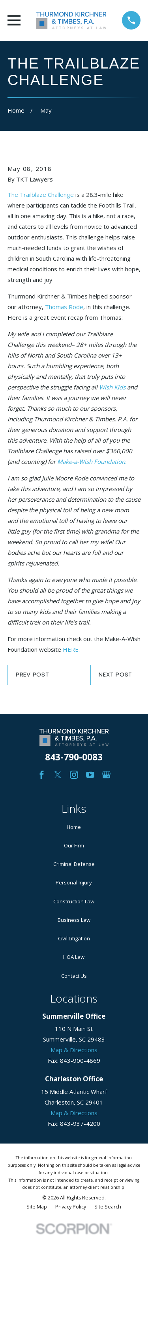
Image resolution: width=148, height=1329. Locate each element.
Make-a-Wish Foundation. (92, 461)
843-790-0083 (74, 757)
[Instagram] (74, 775)
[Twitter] (58, 775)
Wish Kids (112, 387)
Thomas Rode (64, 307)
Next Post (115, 674)
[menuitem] (36, 1207)
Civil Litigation (74, 938)
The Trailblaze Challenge (40, 194)
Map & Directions (74, 1050)
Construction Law (73, 901)
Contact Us (74, 975)
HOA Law (73, 956)
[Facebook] (41, 775)
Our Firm (74, 845)
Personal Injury (74, 882)
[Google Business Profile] (106, 775)
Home (74, 826)
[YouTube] (90, 775)
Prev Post (32, 674)
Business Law (74, 919)
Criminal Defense (74, 863)
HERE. (71, 649)
